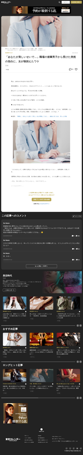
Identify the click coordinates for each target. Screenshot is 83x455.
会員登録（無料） (76, 2)
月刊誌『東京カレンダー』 (57, 436)
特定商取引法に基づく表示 (43, 442)
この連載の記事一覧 (9, 290)
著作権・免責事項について (43, 440)
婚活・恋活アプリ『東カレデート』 (58, 438)
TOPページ (27, 435)
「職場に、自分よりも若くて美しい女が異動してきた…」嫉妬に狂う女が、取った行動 (41, 116)
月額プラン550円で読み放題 (41, 199)
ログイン (66, 2)
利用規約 (39, 435)
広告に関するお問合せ (29, 440)
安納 (6, 65)
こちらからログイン (44, 203)
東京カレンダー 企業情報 (29, 442)
